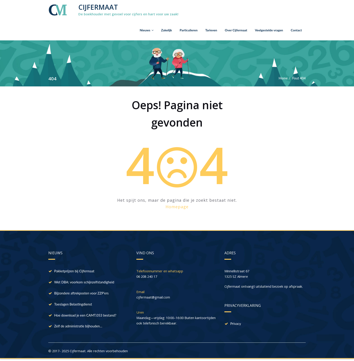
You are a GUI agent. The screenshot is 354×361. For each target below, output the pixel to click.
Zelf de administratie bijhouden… (78, 328)
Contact (296, 30)
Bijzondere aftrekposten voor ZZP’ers (81, 294)
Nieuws (147, 30)
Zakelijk (166, 30)
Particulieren (189, 30)
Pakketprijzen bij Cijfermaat (74, 271)
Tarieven (211, 30)
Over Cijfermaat (236, 30)
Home (282, 78)
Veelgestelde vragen (269, 30)
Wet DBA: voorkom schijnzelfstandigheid (84, 282)
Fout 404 (299, 78)
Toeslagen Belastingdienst (73, 305)
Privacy (235, 324)
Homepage (177, 206)
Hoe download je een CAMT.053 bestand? (85, 316)
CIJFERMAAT (98, 7)
